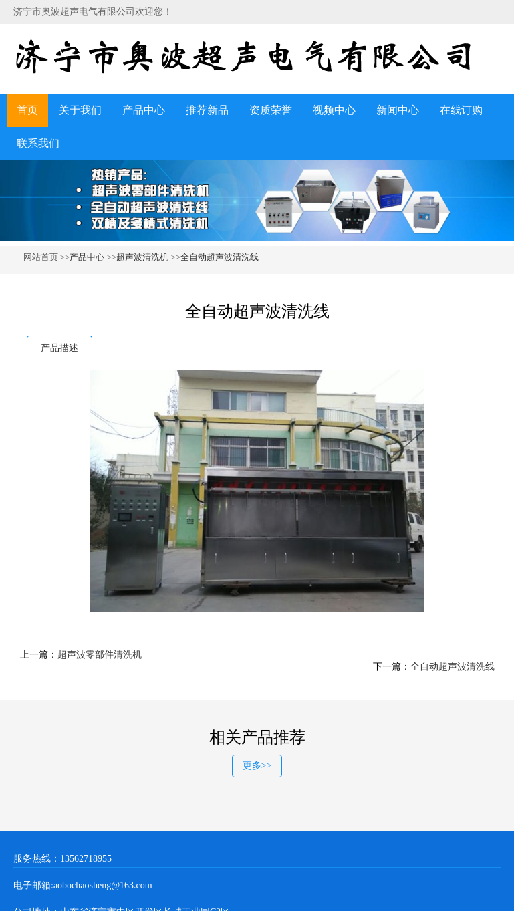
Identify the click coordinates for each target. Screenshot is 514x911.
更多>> (257, 766)
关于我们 (80, 110)
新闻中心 (397, 110)
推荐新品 (207, 110)
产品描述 (59, 348)
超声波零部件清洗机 (99, 655)
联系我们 (38, 143)
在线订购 (461, 110)
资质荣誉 (270, 110)
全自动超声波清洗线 (219, 257)
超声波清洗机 (143, 257)
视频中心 (334, 110)
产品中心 (143, 110)
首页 (27, 110)
